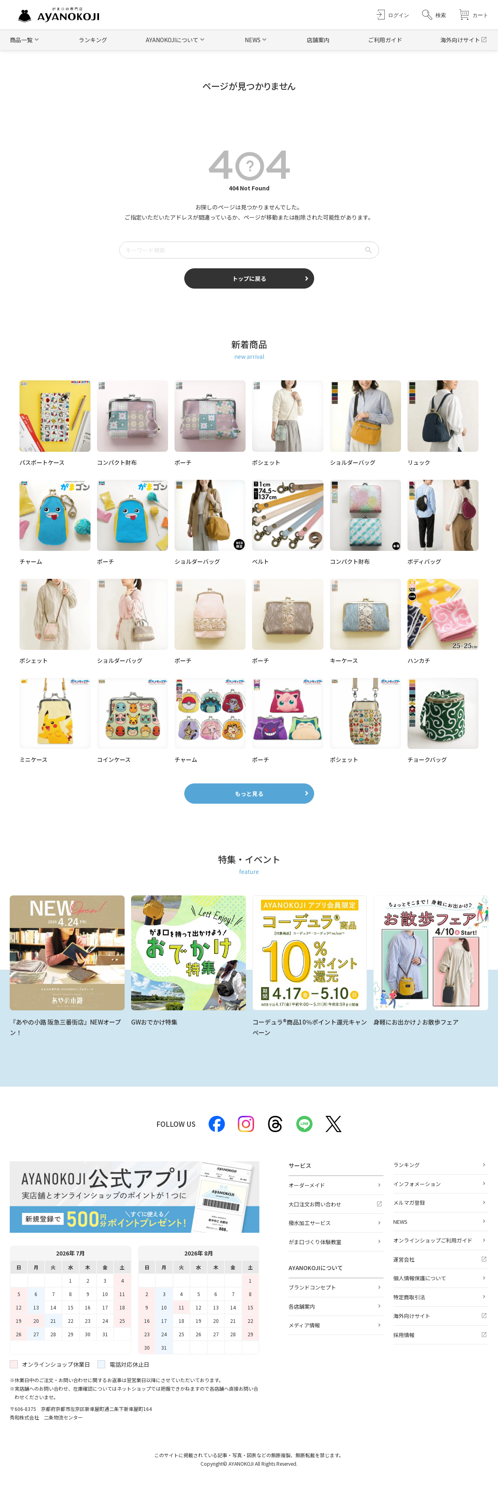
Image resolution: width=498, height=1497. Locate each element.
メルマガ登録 (409, 1202)
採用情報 (403, 1335)
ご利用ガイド (385, 40)
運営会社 (403, 1259)
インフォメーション (417, 1184)
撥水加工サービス (310, 1223)
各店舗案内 (302, 1306)
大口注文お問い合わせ (315, 1204)
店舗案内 (318, 40)
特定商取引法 (409, 1297)
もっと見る (249, 793)
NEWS (400, 1221)
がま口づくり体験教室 (315, 1242)
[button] (434, 15)
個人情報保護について (419, 1278)
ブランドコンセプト (312, 1287)
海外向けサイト (460, 40)
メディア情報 (304, 1325)
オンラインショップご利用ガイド (432, 1240)
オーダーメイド (307, 1185)
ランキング (93, 40)
